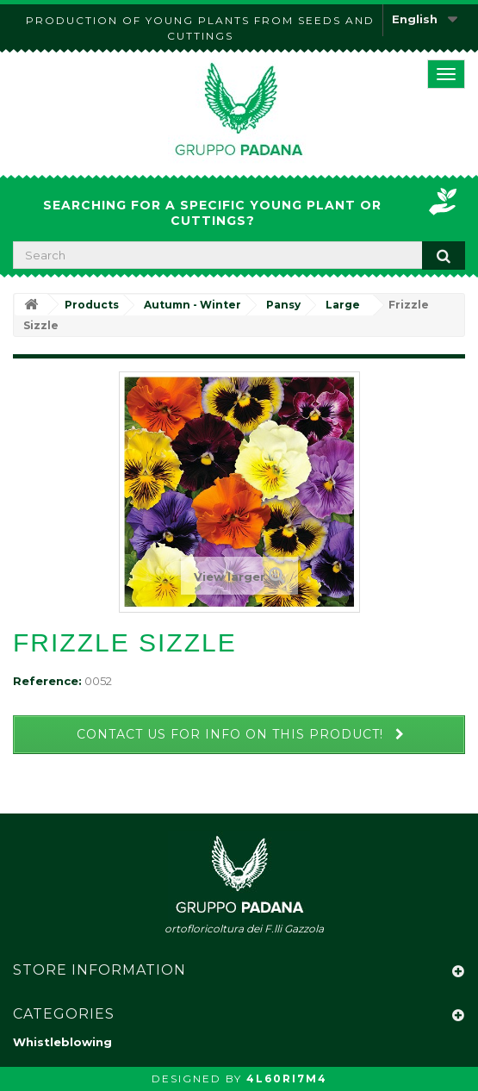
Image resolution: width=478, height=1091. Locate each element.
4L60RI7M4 (286, 1078)
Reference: (47, 681)
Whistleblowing (62, 1042)
